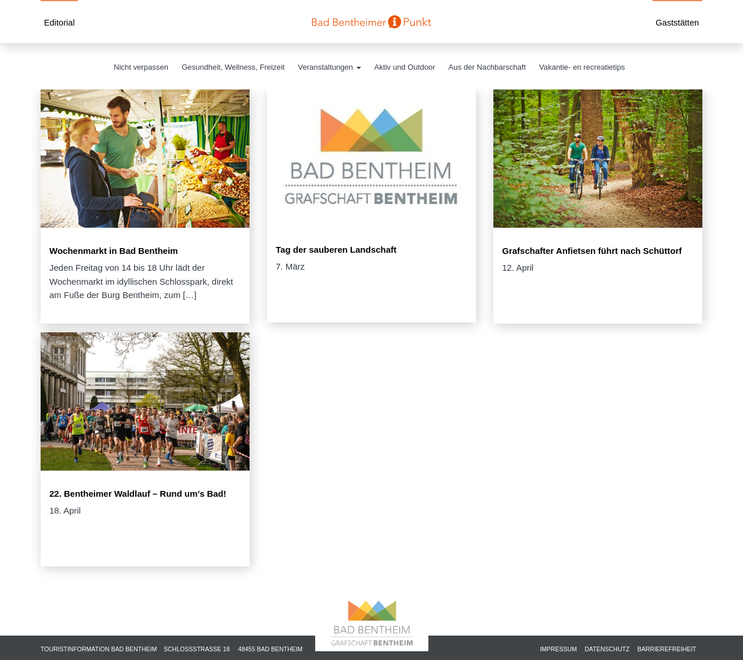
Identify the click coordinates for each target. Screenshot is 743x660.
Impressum (558, 648)
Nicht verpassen (141, 67)
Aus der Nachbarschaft (487, 67)
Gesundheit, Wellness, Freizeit (233, 67)
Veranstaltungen (329, 67)
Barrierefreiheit (667, 648)
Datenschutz (607, 648)
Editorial (59, 22)
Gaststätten (677, 22)
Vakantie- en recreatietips (582, 67)
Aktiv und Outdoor (404, 67)
